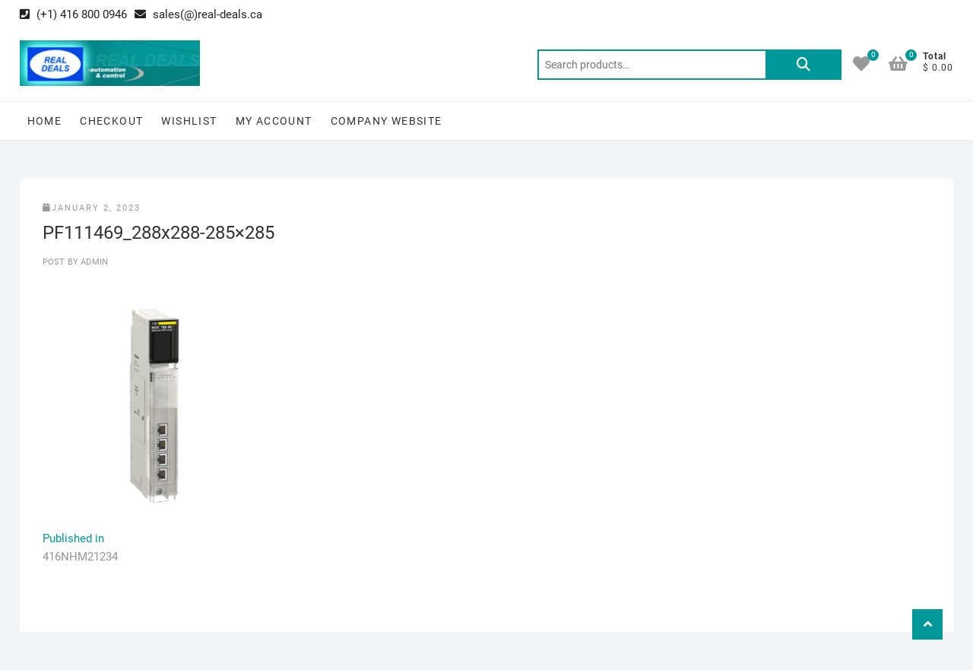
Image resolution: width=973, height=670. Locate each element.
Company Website (386, 121)
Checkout (111, 121)
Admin (93, 262)
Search (803, 64)
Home (44, 121)
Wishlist (189, 121)
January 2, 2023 (92, 208)
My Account (274, 121)
